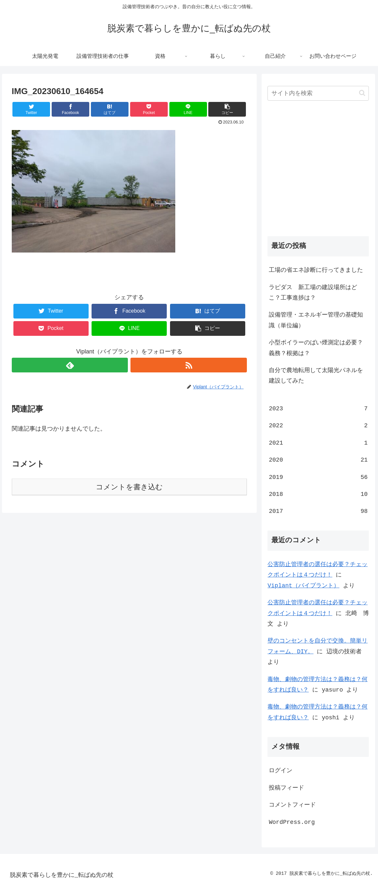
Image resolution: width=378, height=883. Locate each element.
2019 (318, 477)
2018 (318, 494)
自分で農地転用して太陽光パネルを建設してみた (316, 376)
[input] (318, 93)
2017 (318, 511)
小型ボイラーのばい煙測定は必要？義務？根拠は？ (316, 348)
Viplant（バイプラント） (303, 586)
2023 (318, 408)
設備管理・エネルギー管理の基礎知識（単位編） (316, 320)
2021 (318, 443)
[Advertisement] (318, 174)
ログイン (280, 771)
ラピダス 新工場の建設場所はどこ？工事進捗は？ (313, 293)
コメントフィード (292, 805)
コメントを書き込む (129, 487)
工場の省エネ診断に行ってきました (316, 270)
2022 (318, 425)
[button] (227, 109)
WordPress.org (292, 822)
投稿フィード (286, 788)
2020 (318, 460)
